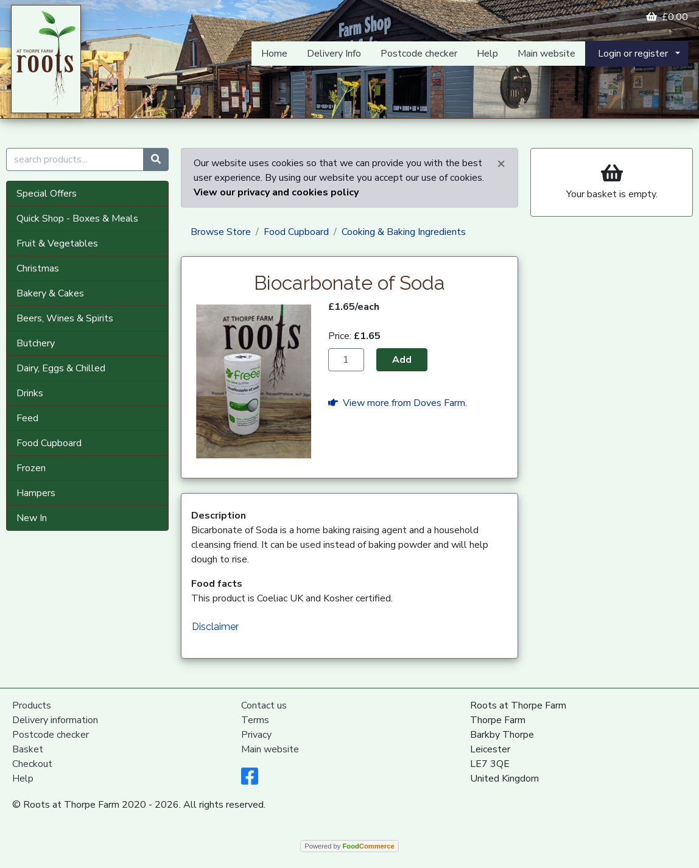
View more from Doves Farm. (397, 403)
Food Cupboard (49, 443)
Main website (546, 53)
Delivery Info (334, 53)
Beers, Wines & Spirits (64, 318)
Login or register (633, 53)
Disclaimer (215, 626)
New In (31, 518)
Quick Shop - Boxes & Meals (77, 218)
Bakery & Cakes (50, 293)
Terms (255, 720)
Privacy (256, 734)
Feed (27, 418)
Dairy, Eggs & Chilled (60, 368)
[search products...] (75, 159)
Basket (27, 749)
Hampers (35, 493)
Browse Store (221, 232)
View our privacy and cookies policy (276, 192)
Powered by (349, 846)
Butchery (35, 343)
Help (487, 53)
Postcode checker (419, 53)
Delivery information (55, 720)
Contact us (264, 705)
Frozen (31, 468)
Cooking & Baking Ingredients (404, 232)
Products (31, 705)
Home (274, 53)
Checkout (32, 764)
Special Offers (46, 193)
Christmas (37, 268)
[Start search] (156, 159)
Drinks (29, 393)
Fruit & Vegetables (57, 243)
